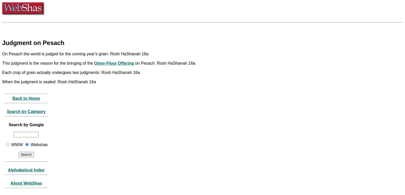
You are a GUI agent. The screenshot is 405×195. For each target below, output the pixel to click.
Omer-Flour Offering (114, 63)
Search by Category (26, 111)
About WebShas (26, 183)
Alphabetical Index (26, 170)
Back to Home (26, 98)
